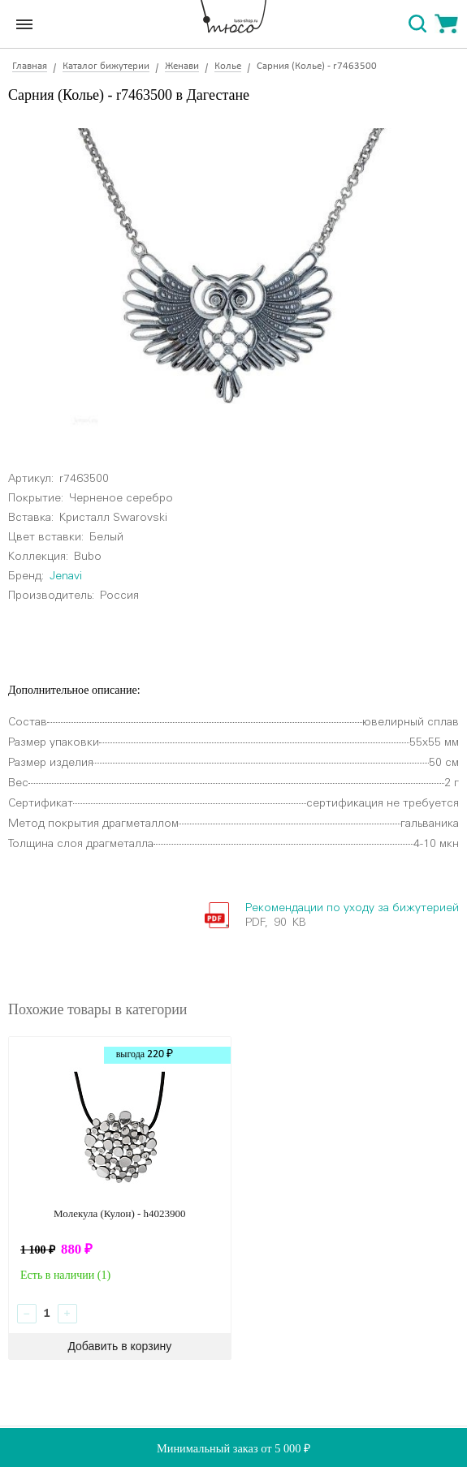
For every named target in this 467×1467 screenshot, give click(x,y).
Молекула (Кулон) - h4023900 (119, 1213)
